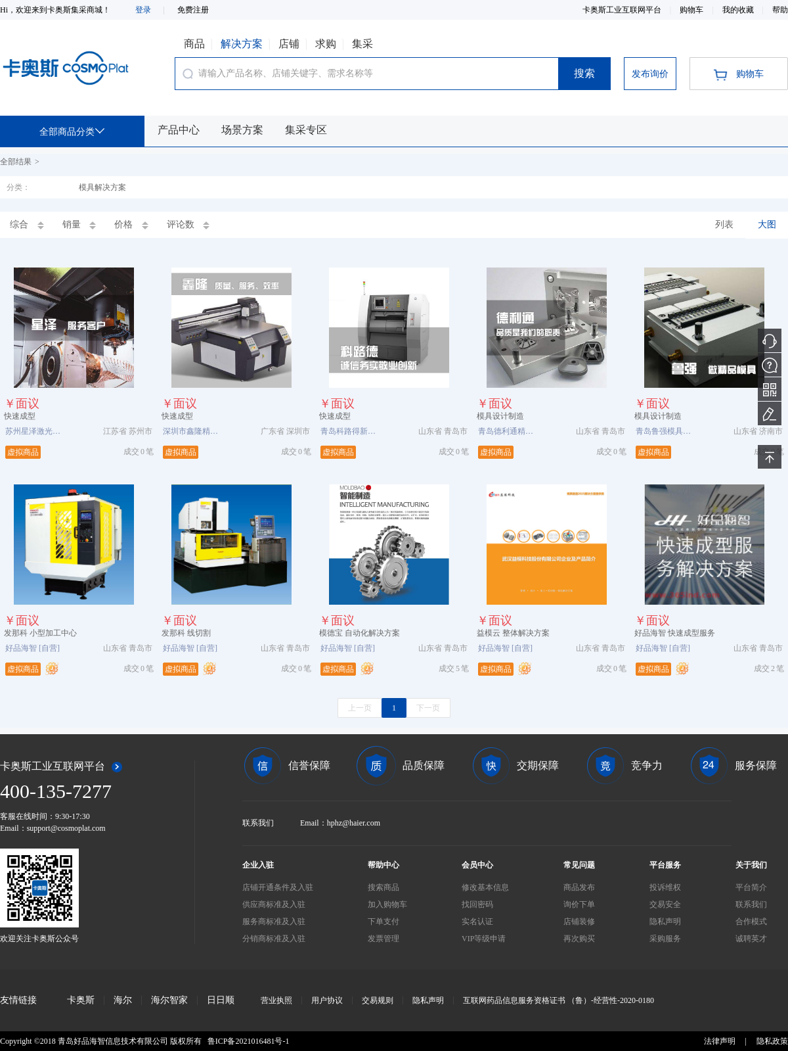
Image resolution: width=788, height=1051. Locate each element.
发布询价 (650, 74)
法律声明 (719, 1041)
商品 (194, 43)
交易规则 (377, 1000)
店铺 (288, 43)
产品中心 (179, 129)
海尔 (123, 1000)
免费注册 (193, 9)
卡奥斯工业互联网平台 (622, 9)
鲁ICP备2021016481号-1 (249, 1041)
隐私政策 (772, 1041)
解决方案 (242, 43)
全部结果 (16, 161)
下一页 (428, 707)
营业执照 (276, 1000)
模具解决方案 (102, 187)
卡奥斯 (81, 1000)
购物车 (692, 9)
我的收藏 (739, 9)
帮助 (780, 9)
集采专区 (306, 129)
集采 (362, 43)
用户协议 (327, 1000)
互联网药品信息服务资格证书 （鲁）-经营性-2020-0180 (558, 1000)
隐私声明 (428, 1000)
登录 (143, 9)
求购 (325, 43)
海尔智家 (169, 1000)
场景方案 (242, 129)
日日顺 (220, 1000)
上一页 (360, 707)
